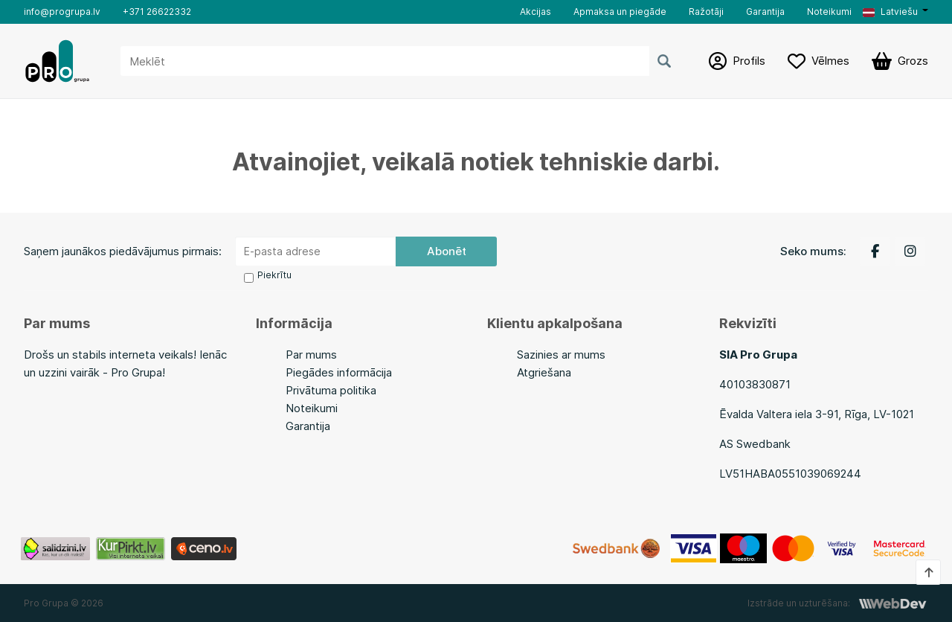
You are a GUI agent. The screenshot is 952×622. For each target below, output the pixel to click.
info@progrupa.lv (62, 11)
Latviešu (890, 11)
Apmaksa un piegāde (619, 11)
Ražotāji (706, 11)
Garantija (765, 11)
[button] (895, 12)
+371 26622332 (157, 11)
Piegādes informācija (339, 372)
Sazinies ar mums (561, 354)
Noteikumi (829, 11)
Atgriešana (544, 372)
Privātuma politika (331, 390)
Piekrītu (274, 274)
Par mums (311, 354)
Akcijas (535, 11)
